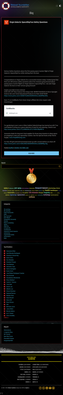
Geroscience (7, 330)
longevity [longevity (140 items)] (47, 193)
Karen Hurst (9, 271)
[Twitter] (43, 388)
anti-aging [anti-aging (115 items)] (17, 188)
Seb (7, 304)
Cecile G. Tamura (11, 282)
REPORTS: (35, 375)
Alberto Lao (9, 289)
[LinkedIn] (47, 388)
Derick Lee (9, 286)
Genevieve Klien (10, 251)
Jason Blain (9, 309)
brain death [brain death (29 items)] (9, 190)
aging (5, 224)
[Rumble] (53, 388)
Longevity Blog (8, 332)
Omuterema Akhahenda (13, 278)
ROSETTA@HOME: (21, 380)
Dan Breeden (10, 260)
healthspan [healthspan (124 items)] (54, 191)
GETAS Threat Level (31, 358)
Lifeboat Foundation (12, 388)
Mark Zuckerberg (9, 223)
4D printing (7, 211)
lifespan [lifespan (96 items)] (40, 193)
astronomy (7, 233)
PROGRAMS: (35, 377)
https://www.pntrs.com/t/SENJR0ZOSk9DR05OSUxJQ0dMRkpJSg (25, 143)
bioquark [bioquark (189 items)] (38, 188)
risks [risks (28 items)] (29, 195)
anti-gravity (7, 228)
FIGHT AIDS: (22, 375)
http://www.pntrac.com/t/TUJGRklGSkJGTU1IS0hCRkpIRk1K (24, 129)
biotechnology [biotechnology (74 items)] (52, 188)
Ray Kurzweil (7, 216)
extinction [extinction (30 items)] (33, 190)
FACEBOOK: (21, 365)
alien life (6, 226)
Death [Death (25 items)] (23, 190)
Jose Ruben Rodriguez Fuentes (15, 273)
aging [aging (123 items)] (6, 188)
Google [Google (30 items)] (43, 190)
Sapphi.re (27, 388)
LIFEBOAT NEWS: (36, 365)
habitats (24, 148)
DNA (5, 214)
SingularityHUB (8, 340)
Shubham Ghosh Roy (12, 255)
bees (5, 238)
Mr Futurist (7, 334)
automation (7, 236)
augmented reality (9, 234)
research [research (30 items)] (26, 195)
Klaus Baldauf (10, 280)
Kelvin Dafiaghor (11, 269)
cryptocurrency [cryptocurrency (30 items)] (17, 190)
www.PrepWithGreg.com (17, 137)
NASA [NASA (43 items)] (51, 193)
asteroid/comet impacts (11, 231)
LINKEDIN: (21, 367)
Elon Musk (7, 217)
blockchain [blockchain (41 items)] (5, 190)
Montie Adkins (10, 311)
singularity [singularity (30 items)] (32, 195)
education (17, 148)
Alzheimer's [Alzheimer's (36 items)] (11, 188)
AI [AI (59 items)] (8, 188)
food (21, 148)
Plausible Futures (9, 338)
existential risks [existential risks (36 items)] (28, 190)
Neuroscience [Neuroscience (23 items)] (55, 193)
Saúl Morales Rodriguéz (13, 253)
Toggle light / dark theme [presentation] (60, 6)
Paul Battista (10, 264)
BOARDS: (34, 372)
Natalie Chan (10, 295)
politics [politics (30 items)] (58, 193)
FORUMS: (27, 382)
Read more (31, 153)
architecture (7, 229)
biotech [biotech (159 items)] (45, 188)
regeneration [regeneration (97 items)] (21, 195)
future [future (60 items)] (36, 190)
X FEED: (21, 370)
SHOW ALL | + (6, 318)
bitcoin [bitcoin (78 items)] (58, 188)
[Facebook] (40, 388)
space (27, 148)
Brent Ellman (10, 302)
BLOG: (34, 370)
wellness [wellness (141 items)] (32, 197)
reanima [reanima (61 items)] (7, 195)
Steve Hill (9, 300)
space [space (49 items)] (36, 195)
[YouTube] (50, 388)
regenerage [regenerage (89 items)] (13, 195)
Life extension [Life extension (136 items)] (33, 193)
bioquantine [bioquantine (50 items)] (32, 188)
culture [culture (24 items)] (21, 190)
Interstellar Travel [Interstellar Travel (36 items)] (18, 193)
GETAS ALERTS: (36, 367)
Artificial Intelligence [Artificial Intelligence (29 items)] (25, 188)
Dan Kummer (10, 275)
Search (60, 166)
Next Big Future (8, 336)
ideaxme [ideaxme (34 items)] (5, 193)
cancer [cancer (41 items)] (13, 190)
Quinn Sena (9, 257)
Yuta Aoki (9, 284)
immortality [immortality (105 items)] (11, 193)
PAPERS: (34, 380)
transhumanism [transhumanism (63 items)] (54, 195)
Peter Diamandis (8, 212)
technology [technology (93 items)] (46, 195)
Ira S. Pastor (9, 313)
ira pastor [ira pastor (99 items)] (25, 193)
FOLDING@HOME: (21, 377)
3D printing (7, 209)
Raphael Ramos (11, 293)
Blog (31, 13)
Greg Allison (11, 148)
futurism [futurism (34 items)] (40, 190)
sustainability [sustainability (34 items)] (40, 195)
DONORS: (26, 372)
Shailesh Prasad (11, 262)
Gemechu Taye (10, 266)
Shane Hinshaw (10, 291)
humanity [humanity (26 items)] (59, 190)
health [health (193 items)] (47, 190)
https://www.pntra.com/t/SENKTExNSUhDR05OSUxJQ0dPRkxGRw (26, 96)
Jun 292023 (6, 22)
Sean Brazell (10, 298)
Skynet (6, 221)
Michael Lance (10, 306)
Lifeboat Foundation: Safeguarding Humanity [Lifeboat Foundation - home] (27, 5)
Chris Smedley (10, 315)
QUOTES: (34, 382)
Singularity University (10, 219)
